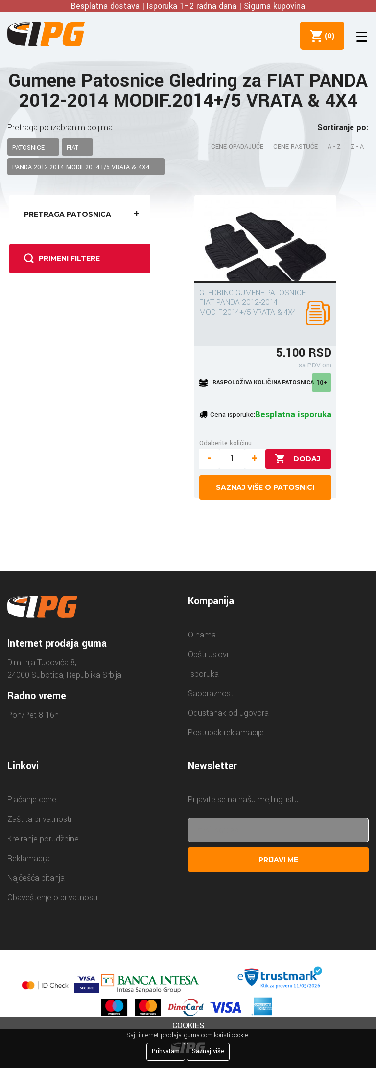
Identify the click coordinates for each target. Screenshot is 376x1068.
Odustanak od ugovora (228, 713)
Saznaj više (208, 1051)
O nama (202, 634)
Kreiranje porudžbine (43, 838)
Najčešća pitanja (36, 878)
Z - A (357, 146)
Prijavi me (278, 859)
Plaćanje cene (31, 799)
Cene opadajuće (237, 146)
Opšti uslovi (208, 654)
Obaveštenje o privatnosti (52, 897)
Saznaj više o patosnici (265, 487)
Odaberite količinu (225, 443)
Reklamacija (28, 858)
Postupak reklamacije (226, 732)
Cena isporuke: (232, 414)
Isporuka (203, 674)
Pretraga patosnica (84, 214)
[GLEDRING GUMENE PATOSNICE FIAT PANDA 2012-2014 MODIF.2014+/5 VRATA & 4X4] (265, 239)
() (327, 35)
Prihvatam (166, 1051)
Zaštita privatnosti (39, 819)
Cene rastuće (295, 146)
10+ (321, 382)
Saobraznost (211, 693)
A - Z (334, 146)
